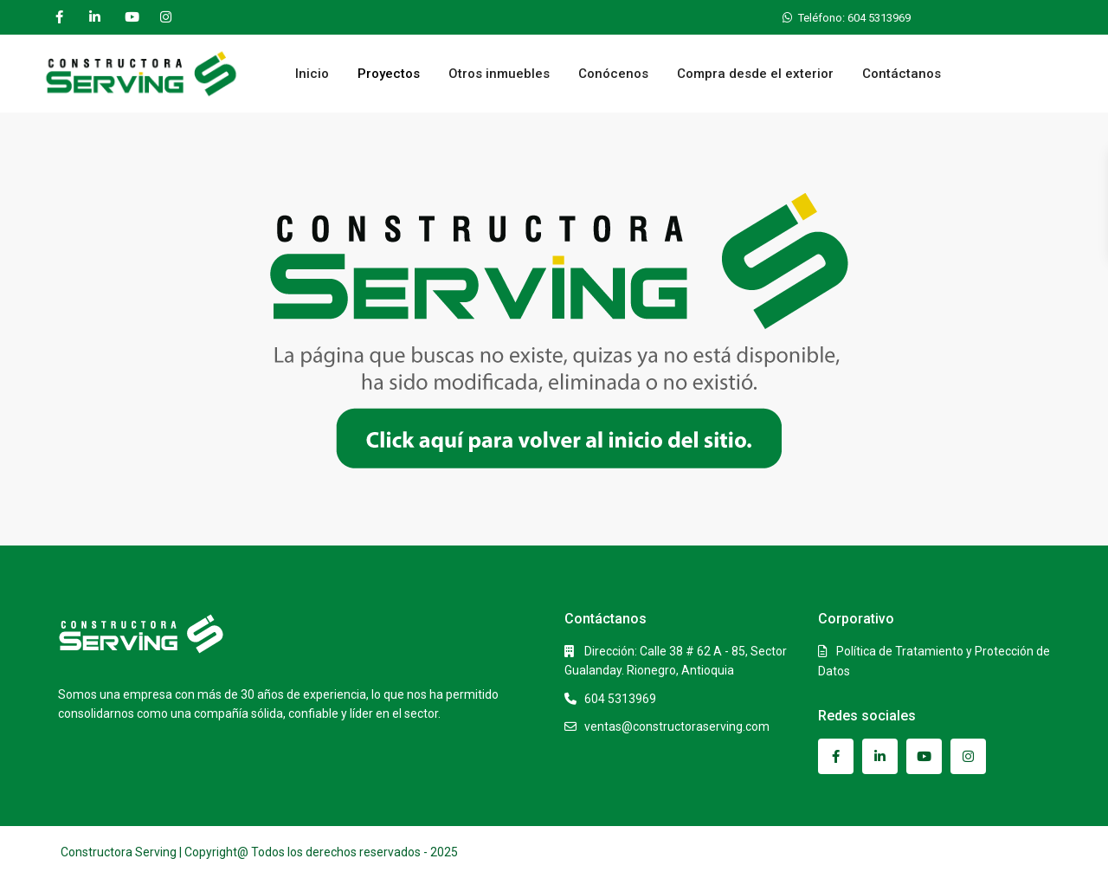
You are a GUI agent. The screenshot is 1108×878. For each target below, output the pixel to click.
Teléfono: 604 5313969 (854, 17)
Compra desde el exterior (755, 73)
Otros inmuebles (499, 73)
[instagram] (166, 17)
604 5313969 (620, 699)
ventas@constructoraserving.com (677, 726)
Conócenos (613, 73)
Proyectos (389, 73)
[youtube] (130, 17)
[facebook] (59, 17)
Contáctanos (901, 73)
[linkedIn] (95, 17)
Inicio (312, 73)
